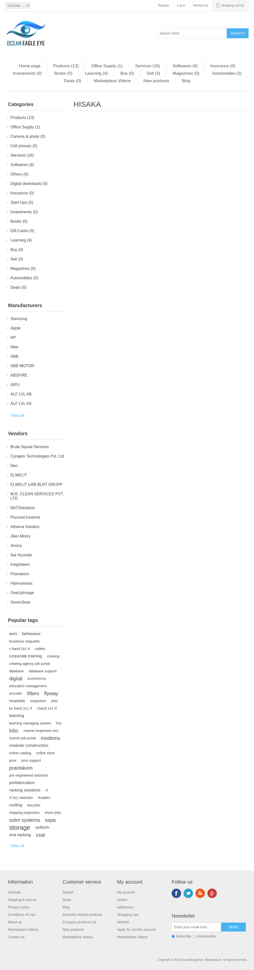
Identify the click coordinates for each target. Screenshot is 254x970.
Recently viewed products (82, 915)
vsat (40, 835)
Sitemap (14, 892)
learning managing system (30, 723)
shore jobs (53, 813)
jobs (54, 701)
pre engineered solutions (28, 775)
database (16, 671)
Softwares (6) (185, 66)
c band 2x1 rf (19, 649)
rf (47, 790)
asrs (13, 633)
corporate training (25, 656)
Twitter (188, 893)
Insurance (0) (222, 66)
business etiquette (24, 641)
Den (14, 466)
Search (68, 892)
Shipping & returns (22, 900)
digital (15, 678)
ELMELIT (18, 475)
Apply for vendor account (136, 930)
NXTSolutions (22, 508)
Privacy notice (19, 907)
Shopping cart (127, 915)
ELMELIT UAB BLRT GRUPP (36, 484)
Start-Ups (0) (21, 202)
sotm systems (24, 820)
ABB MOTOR (22, 366)
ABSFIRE (18, 375)
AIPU (15, 385)
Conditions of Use (21, 915)
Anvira (16, 545)
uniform (42, 827)
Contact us (16, 937)
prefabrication (22, 782)
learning (16, 715)
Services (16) (147, 66)
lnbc (13, 730)
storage (19, 827)
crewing (53, 656)
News (67, 900)
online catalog (20, 753)
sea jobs (33, 805)
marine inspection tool (40, 731)
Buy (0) (127, 73)
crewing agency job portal (29, 664)
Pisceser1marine (25, 517)
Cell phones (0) (23, 146)
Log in (181, 5)
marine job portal (22, 738)
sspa (50, 820)
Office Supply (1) (107, 66)
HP (13, 337)
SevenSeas (20, 602)
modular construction (28, 745)
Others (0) (19, 174)
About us (15, 922)
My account (126, 892)
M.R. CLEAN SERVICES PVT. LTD (37, 496)
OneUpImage (22, 593)
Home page (30, 66)
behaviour (31, 633)
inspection (38, 701)
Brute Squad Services (29, 447)
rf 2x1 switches (21, 798)
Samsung (18, 319)
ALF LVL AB (21, 394)
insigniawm (20, 564)
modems (50, 738)
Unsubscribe (206, 936)
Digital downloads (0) (28, 183)
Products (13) (66, 66)
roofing (15, 805)
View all (17, 415)
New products (156, 80)
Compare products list (79, 922)
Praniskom (19, 574)
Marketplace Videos (112, 80)
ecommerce (36, 679)
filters (33, 693)
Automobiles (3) (227, 73)
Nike (14, 347)
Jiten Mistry (20, 536)
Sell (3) (153, 73)
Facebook (176, 893)
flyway (51, 693)
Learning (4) (96, 73)
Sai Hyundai (21, 555)
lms (59, 723)
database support (43, 671)
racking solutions (25, 790)
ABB (14, 356)
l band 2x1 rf (47, 708)
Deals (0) (72, 80)
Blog (186, 80)
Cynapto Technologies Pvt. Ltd (37, 456)
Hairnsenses (21, 583)
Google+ (212, 893)
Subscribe (183, 936)
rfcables (44, 798)
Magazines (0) (186, 73)
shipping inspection (24, 813)
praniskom (20, 768)
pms (12, 760)
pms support (31, 760)
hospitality (17, 701)
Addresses (125, 907)
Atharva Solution (24, 527)
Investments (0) (27, 73)
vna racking (20, 834)
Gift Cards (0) (22, 231)
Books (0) (63, 73)
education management (28, 686)
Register (163, 5)
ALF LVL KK (21, 403)
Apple (15, 328)
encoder (15, 693)
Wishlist (123, 922)
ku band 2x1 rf (20, 708)
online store (45, 753)
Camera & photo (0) (27, 136)
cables (40, 649)
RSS (200, 893)
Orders (122, 900)
